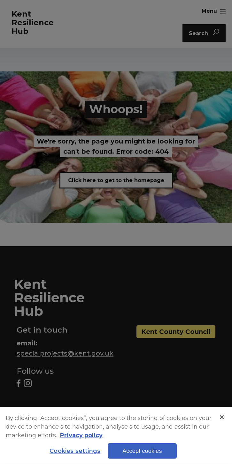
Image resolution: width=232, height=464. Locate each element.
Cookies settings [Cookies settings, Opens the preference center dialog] (75, 452)
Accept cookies (142, 452)
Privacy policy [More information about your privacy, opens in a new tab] (81, 436)
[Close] (222, 418)
